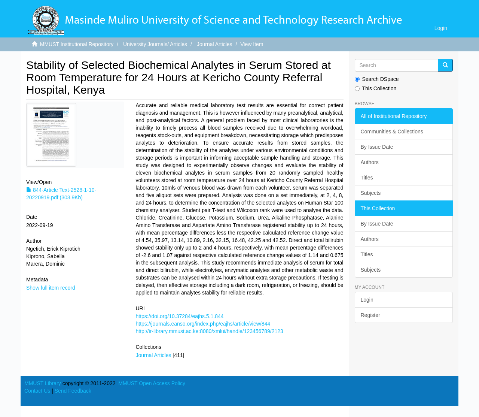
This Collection (376, 88)
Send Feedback (73, 391)
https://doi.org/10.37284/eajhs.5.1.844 (179, 316)
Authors (370, 162)
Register (370, 315)
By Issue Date (377, 147)
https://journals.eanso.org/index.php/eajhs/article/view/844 (202, 324)
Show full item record (50, 288)
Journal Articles (214, 44)
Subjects (371, 193)
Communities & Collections (392, 132)
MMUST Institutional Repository (77, 44)
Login (367, 300)
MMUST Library (42, 383)
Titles (367, 178)
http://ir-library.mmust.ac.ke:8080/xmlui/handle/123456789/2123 (209, 331)
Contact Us (37, 391)
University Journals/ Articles (155, 44)
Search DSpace (377, 79)
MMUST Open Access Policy (151, 383)
